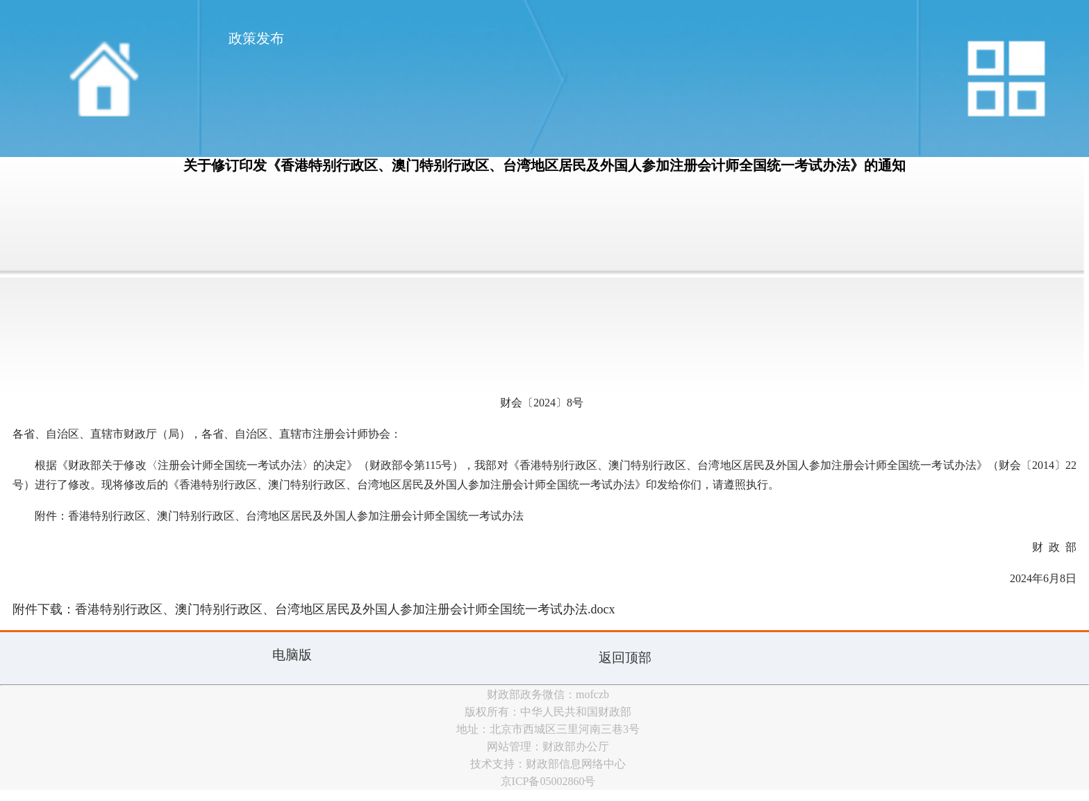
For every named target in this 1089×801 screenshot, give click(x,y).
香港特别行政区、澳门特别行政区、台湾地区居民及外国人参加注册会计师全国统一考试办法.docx (345, 609)
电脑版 (292, 654)
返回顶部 (625, 657)
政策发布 (256, 38)
